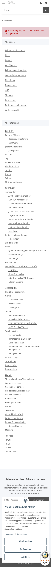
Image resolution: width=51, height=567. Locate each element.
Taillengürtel (14, 307)
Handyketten (11, 369)
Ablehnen (25, 557)
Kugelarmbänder (16, 215)
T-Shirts (8, 170)
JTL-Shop (30, 563)
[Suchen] (46, 10)
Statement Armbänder (18, 227)
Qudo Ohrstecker (16, 274)
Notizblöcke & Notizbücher (17, 390)
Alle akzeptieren (25, 541)
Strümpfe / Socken (13, 182)
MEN (8, 440)
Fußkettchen (10, 262)
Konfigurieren (25, 549)
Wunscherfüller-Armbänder (21, 219)
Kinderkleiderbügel (14, 414)
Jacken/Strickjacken (14, 146)
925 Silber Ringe (15, 254)
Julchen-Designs (15, 282)
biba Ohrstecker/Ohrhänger (21, 278)
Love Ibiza (12, 231)
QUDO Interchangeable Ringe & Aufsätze (27, 250)
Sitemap (9, 95)
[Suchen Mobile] (22, 10)
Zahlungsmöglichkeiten (15, 70)
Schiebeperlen (11, 242)
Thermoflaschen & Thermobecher (20, 379)
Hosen (8, 174)
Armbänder (10, 192)
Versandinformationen (15, 75)
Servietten (9, 410)
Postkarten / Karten (14, 418)
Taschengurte (14, 335)
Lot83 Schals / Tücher (18, 327)
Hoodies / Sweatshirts (18, 139)
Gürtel (8, 295)
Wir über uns (11, 65)
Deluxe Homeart (15, 426)
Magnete (9, 430)
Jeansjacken (13, 150)
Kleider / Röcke (12, 166)
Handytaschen (14, 353)
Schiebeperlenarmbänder (20, 203)
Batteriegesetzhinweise (15, 105)
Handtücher (10, 398)
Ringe (7, 246)
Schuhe (8, 178)
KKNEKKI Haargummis (15, 292)
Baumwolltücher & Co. (18, 315)
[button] (40, 3)
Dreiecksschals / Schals (19, 319)
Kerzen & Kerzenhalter (15, 422)
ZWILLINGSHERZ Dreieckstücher (22, 323)
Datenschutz (22, 534)
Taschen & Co (11, 331)
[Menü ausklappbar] (3, 1)
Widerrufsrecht (12, 110)
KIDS (8, 443)
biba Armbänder (16, 207)
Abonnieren (38, 500)
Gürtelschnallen (15, 299)
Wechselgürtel (14, 303)
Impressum (9, 534)
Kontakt (8, 60)
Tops (7, 158)
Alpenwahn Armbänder (19, 223)
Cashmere (13, 143)
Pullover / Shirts (12, 135)
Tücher (8, 311)
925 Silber (13, 270)
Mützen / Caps (11, 357)
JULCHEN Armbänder (17, 199)
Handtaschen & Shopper (19, 339)
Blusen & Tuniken (13, 162)
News (7, 55)
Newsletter (10, 80)
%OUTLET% (11, 451)
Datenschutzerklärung (14, 487)
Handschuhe (11, 365)
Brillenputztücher (13, 402)
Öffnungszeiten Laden (15, 50)
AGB (7, 90)
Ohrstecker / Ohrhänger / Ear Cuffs (21, 266)
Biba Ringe (13, 258)
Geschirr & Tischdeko (14, 387)
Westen (8, 154)
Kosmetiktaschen (16, 342)
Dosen (8, 406)
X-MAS (9, 447)
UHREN (9, 436)
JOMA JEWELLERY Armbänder (21, 211)
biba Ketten (13, 239)
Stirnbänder (10, 361)
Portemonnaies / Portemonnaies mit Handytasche (24, 348)
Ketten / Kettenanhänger (16, 235)
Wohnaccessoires (13, 383)
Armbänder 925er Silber (19, 196)
